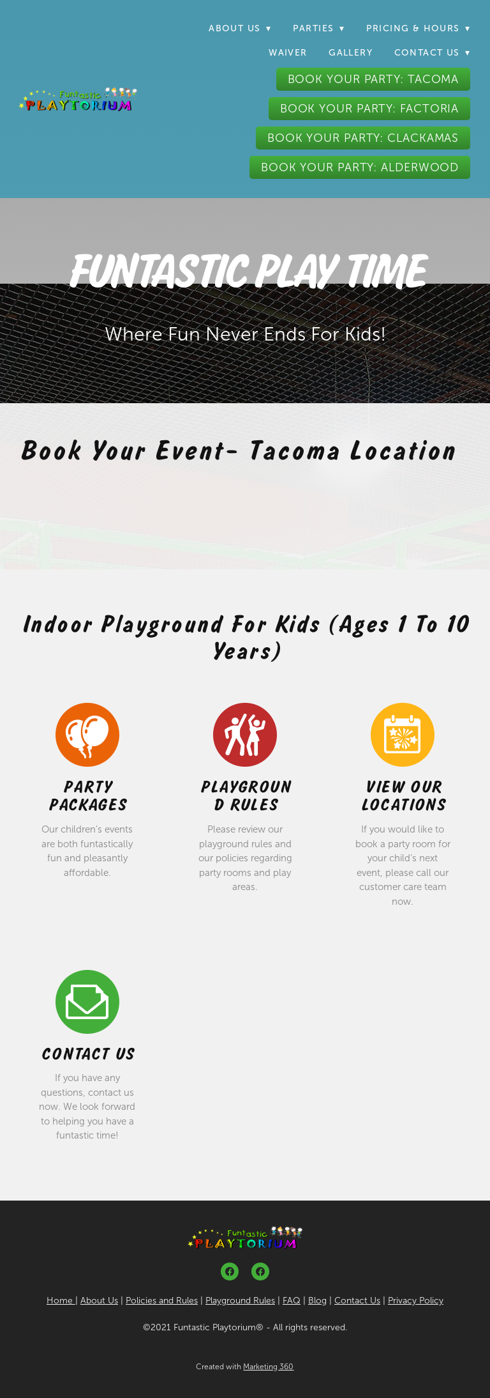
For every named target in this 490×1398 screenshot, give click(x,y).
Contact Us (88, 1054)
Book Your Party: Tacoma (373, 79)
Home (61, 1300)
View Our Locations (404, 796)
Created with (244, 1366)
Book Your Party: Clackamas (363, 138)
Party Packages (87, 796)
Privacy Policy (415, 1300)
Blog (317, 1300)
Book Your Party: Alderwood (360, 167)
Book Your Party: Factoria (369, 108)
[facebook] (230, 1271)
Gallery (351, 53)
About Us (99, 1300)
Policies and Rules (162, 1300)
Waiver (288, 53)
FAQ (292, 1300)
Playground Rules (245, 796)
